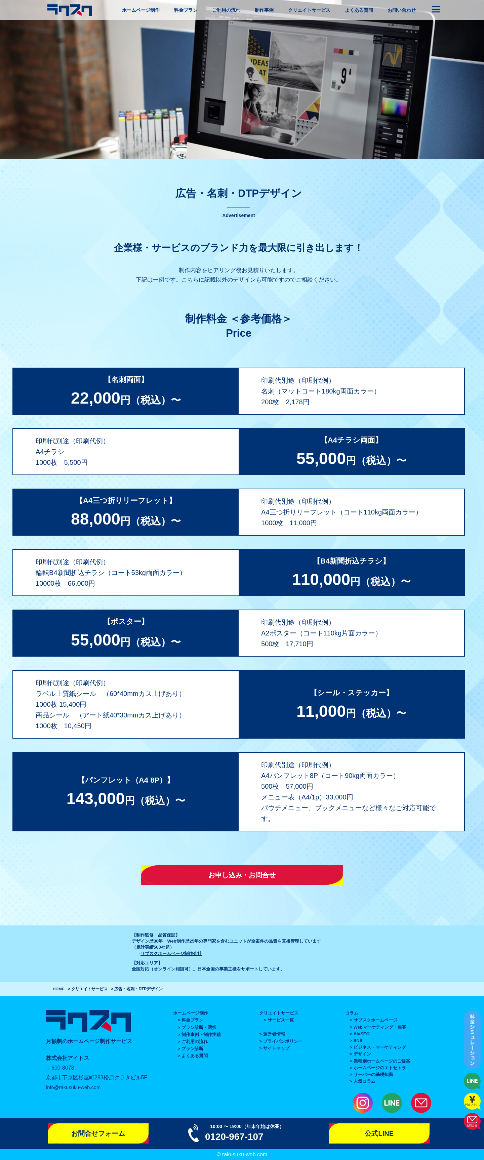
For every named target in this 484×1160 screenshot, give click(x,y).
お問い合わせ (402, 10)
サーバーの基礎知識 (373, 1074)
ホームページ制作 (141, 10)
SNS (358, 1040)
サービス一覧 (281, 1020)
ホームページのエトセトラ (380, 1067)
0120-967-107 (236, 1136)
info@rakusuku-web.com (75, 1087)
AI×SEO (362, 1033)
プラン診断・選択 (199, 1027)
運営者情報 (274, 1034)
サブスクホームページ (375, 1020)
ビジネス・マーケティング (380, 1047)
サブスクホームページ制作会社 (171, 953)
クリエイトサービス (309, 10)
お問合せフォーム (98, 1133)
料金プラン (186, 10)
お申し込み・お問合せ (242, 875)
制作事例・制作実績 (201, 1034)
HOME (59, 989)
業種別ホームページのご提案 (382, 1061)
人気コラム (364, 1081)
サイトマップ (276, 1048)
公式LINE (379, 1133)
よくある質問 (359, 10)
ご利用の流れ (226, 10)
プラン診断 (192, 1048)
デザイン (362, 1054)
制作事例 (264, 10)
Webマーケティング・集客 (380, 1027)
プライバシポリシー (282, 1041)
